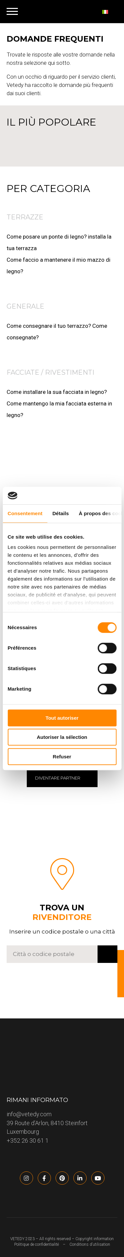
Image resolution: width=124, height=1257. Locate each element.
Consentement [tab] (25, 513)
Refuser (62, 756)
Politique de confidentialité (36, 1244)
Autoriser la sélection (62, 737)
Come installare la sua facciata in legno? (57, 392)
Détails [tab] (60, 513)
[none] (108, 12)
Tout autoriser (62, 718)
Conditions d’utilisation (89, 1244)
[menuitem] (108, 12)
